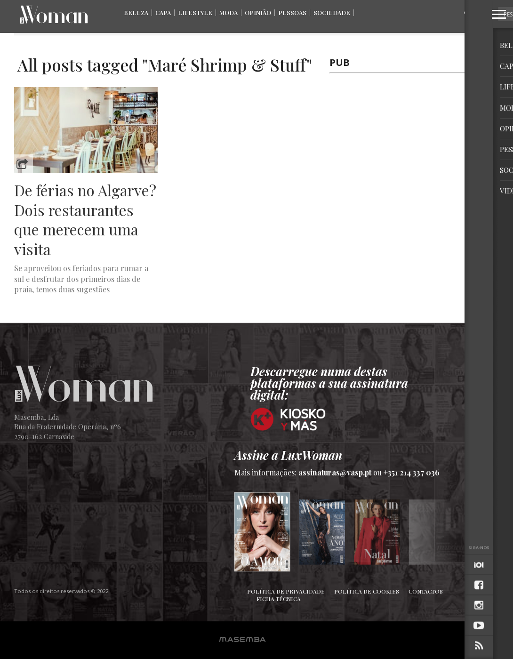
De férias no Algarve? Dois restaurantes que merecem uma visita (85, 219)
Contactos (426, 591)
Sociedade (331, 12)
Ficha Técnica (278, 599)
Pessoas (292, 12)
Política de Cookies (366, 591)
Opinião (258, 12)
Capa (163, 12)
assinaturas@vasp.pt (334, 472)
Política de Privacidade (286, 591)
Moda (228, 12)
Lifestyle (195, 12)
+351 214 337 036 (412, 472)
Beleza (136, 12)
